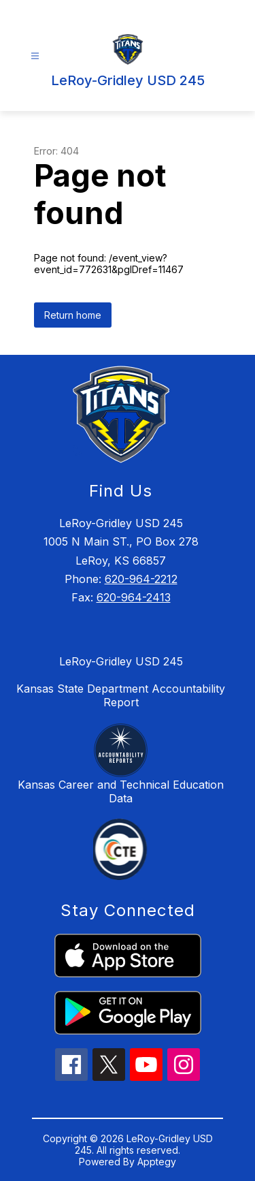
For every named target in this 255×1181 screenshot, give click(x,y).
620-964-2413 (134, 597)
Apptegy (156, 1161)
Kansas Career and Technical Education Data (121, 791)
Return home (72, 315)
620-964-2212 (141, 579)
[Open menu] (35, 56)
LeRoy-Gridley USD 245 (121, 661)
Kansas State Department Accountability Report (120, 695)
